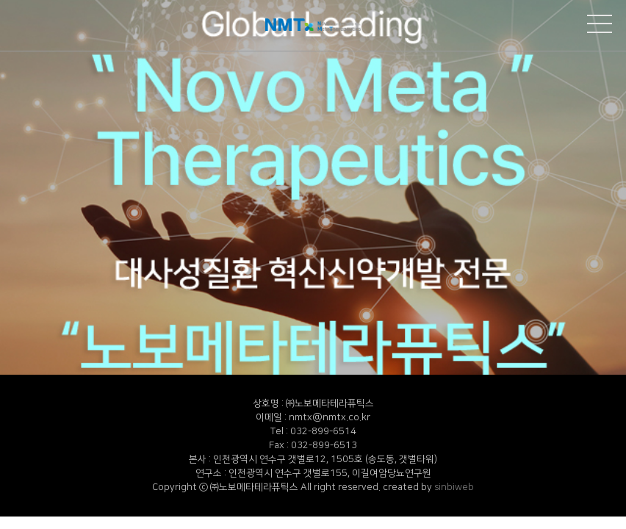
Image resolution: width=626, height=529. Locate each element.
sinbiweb (454, 487)
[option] (313, 187)
